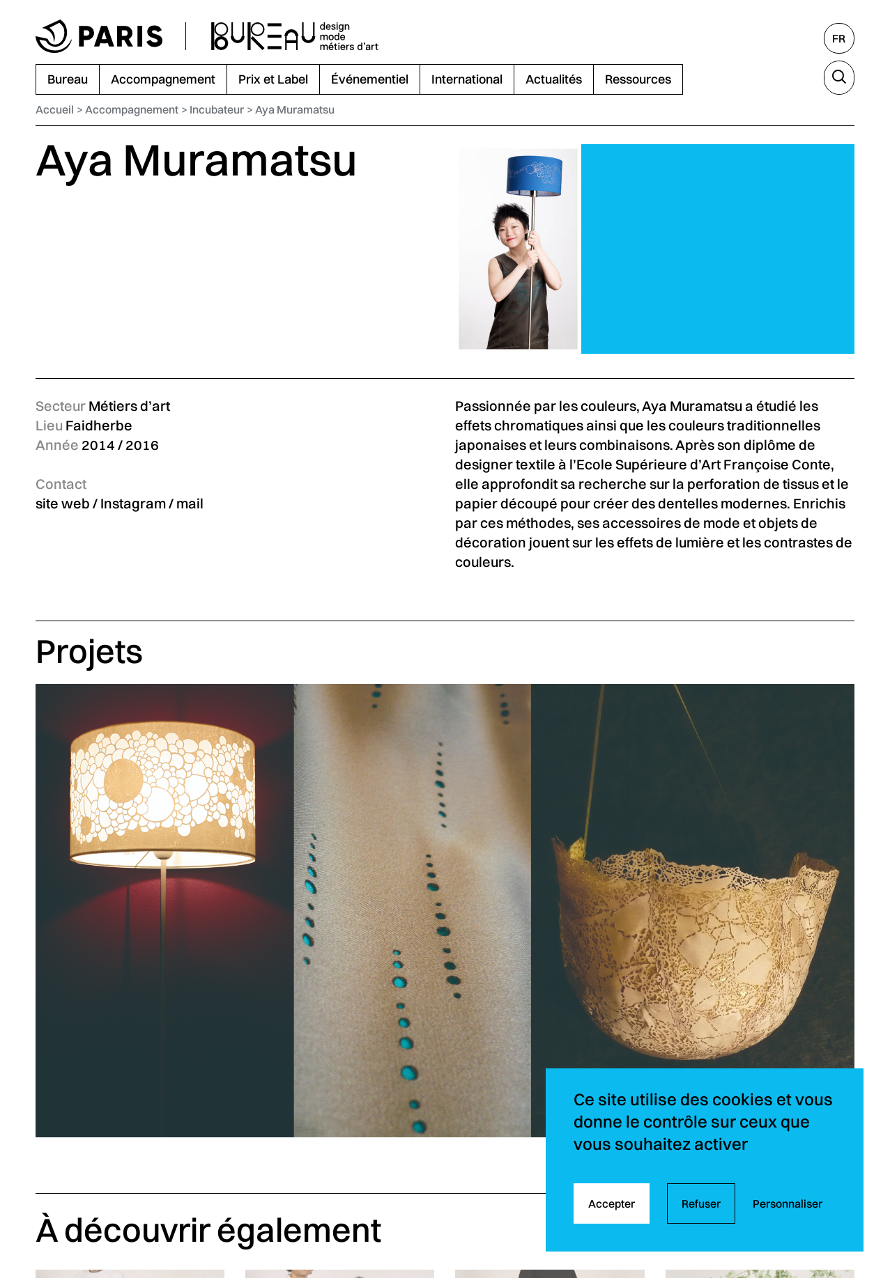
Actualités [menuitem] (553, 79)
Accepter (611, 1203)
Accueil (55, 109)
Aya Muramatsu (295, 109)
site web (63, 503)
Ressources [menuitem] (638, 79)
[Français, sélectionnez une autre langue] (839, 38)
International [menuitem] (466, 79)
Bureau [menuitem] (67, 79)
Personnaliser (787, 1203)
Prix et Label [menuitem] (273, 79)
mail (190, 503)
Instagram (133, 503)
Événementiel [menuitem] (369, 79)
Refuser (701, 1203)
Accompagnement (131, 109)
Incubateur (217, 109)
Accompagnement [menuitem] (163, 79)
